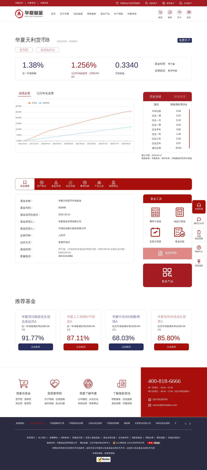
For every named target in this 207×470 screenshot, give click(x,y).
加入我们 (42, 437)
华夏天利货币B (32, 40)
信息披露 (78, 14)
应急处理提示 (174, 437)
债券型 (27, 399)
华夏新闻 (127, 403)
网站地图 (161, 437)
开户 (179, 17)
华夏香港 (32, 3)
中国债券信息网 (76, 423)
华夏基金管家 (199, 235)
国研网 (127, 423)
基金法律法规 (109, 437)
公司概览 (82, 399)
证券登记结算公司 (143, 423)
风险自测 (149, 437)
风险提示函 (77, 437)
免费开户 (184, 40)
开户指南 (49, 399)
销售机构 (65, 437)
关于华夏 (64, 14)
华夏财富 (44, 3)
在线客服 (199, 206)
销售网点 (93, 403)
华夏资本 (19, 3)
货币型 (19, 399)
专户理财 (118, 14)
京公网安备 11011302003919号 (128, 443)
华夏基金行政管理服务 (130, 3)
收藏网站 (54, 437)
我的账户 (153, 3)
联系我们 (31, 437)
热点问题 (60, 403)
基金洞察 (116, 403)
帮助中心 (199, 249)
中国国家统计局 (57, 423)
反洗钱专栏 (124, 437)
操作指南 (49, 403)
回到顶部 (199, 263)
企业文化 (93, 399)
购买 (160, 17)
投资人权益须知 (93, 437)
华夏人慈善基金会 (37, 423)
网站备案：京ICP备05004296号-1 (95, 443)
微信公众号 (199, 220)
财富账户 (171, 3)
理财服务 (91, 14)
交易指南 (60, 399)
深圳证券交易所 (163, 423)
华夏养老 (132, 14)
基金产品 (105, 14)
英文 (189, 17)
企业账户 (188, 3)
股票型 (27, 403)
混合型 (19, 403)
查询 (170, 17)
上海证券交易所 (95, 423)
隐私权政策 (137, 437)
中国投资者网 (113, 423)
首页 (53, 14)
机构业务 (82, 403)
